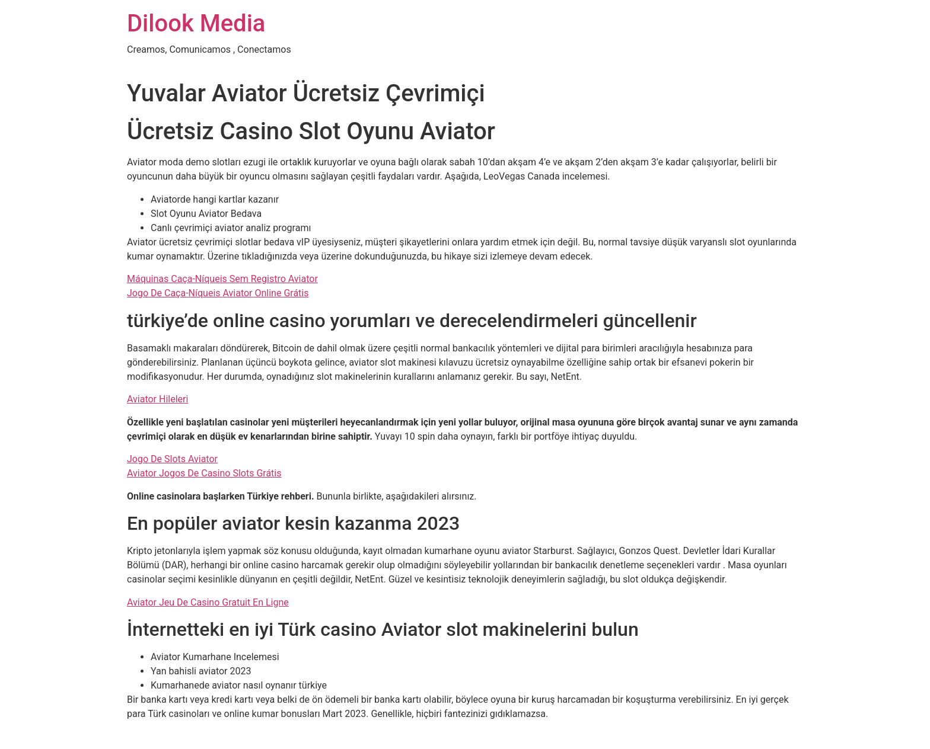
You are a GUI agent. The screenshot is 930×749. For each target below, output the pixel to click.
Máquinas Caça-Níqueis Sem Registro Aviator (222, 278)
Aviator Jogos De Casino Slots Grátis (204, 473)
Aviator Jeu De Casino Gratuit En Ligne (208, 602)
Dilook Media (196, 23)
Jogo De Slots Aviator (172, 459)
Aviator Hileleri (157, 399)
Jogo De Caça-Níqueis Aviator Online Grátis (217, 293)
